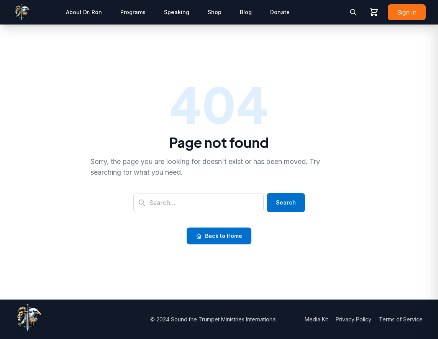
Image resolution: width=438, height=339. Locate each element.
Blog (246, 12)
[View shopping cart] (374, 12)
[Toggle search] (353, 12)
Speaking (176, 12)
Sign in (407, 12)
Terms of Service (401, 319)
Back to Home (219, 236)
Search (286, 202)
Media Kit (317, 319)
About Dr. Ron (84, 12)
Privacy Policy (354, 319)
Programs (133, 12)
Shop (214, 12)
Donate (280, 12)
